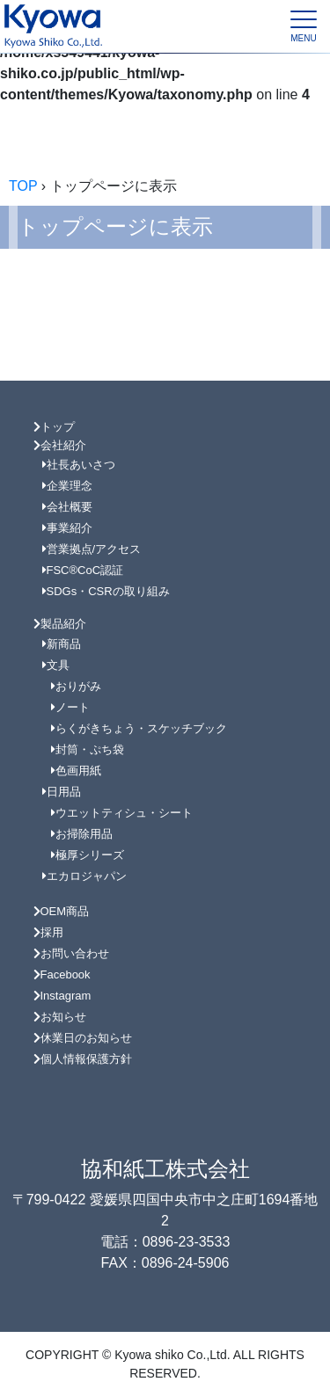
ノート (70, 707)
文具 (56, 665)
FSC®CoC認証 (83, 570)
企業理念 (67, 485)
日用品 (61, 791)
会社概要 (67, 506)
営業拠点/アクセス (92, 549)
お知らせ (59, 1016)
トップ (54, 426)
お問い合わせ (71, 953)
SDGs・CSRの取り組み (106, 591)
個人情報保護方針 (82, 1058)
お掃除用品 (82, 833)
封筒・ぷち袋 (87, 749)
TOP (23, 185)
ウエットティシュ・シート (122, 812)
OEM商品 (61, 911)
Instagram (62, 995)
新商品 (61, 644)
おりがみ (76, 686)
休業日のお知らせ (82, 1037)
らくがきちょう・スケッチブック (139, 728)
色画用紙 (76, 770)
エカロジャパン (84, 876)
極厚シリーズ (87, 855)
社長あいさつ (78, 464)
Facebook (62, 974)
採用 (48, 932)
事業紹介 (67, 528)
